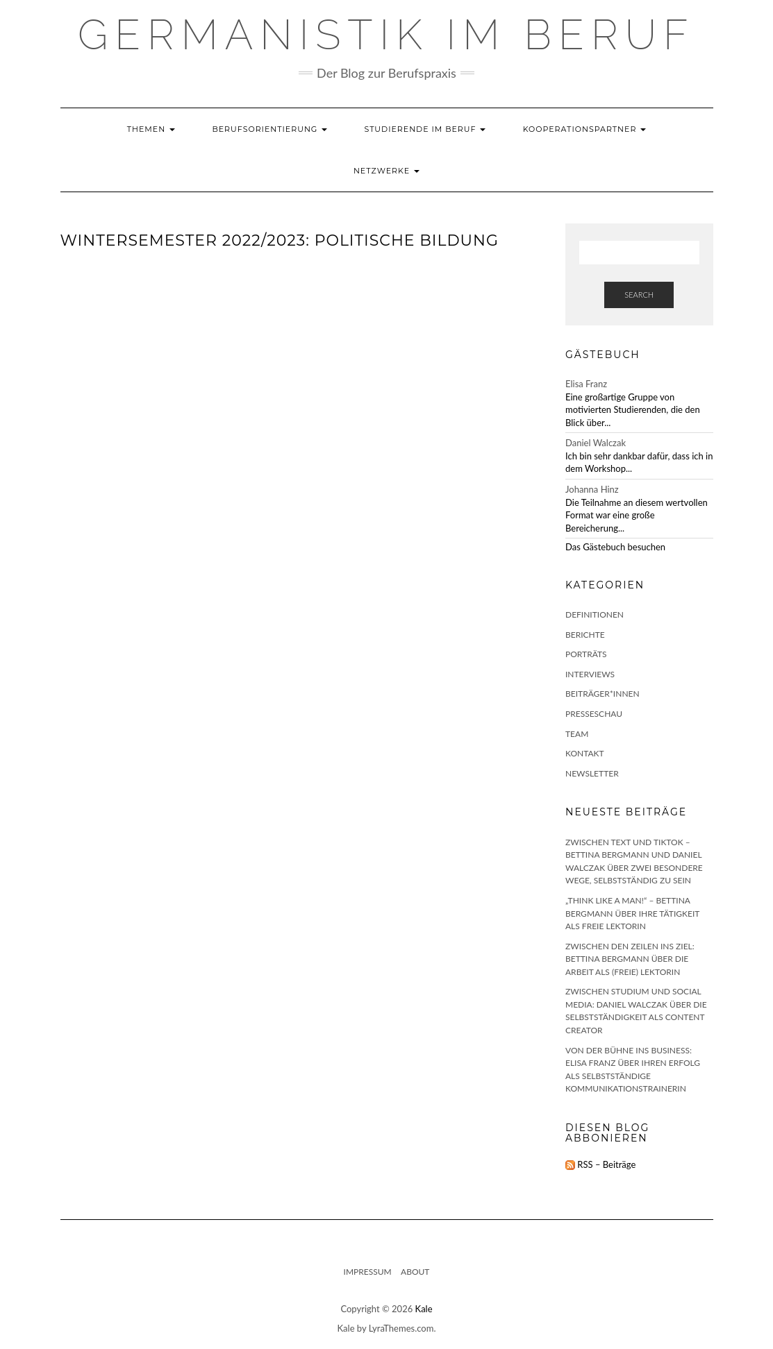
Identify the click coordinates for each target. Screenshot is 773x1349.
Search (639, 294)
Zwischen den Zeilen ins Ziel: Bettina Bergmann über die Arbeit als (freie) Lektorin (630, 959)
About (415, 1271)
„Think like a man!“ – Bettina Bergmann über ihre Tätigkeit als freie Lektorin (632, 913)
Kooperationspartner (585, 129)
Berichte (585, 634)
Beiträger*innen (602, 693)
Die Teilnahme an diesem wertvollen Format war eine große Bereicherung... (636, 515)
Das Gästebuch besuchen (615, 546)
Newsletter (592, 773)
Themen (151, 129)
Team (576, 734)
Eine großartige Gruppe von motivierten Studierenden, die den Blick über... (632, 409)
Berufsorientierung (269, 129)
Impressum (368, 1271)
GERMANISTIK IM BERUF (386, 34)
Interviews (590, 674)
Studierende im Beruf (425, 129)
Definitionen (594, 614)
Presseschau (593, 714)
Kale (424, 1308)
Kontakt (584, 753)
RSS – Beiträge (600, 1164)
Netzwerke (386, 171)
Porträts (586, 654)
